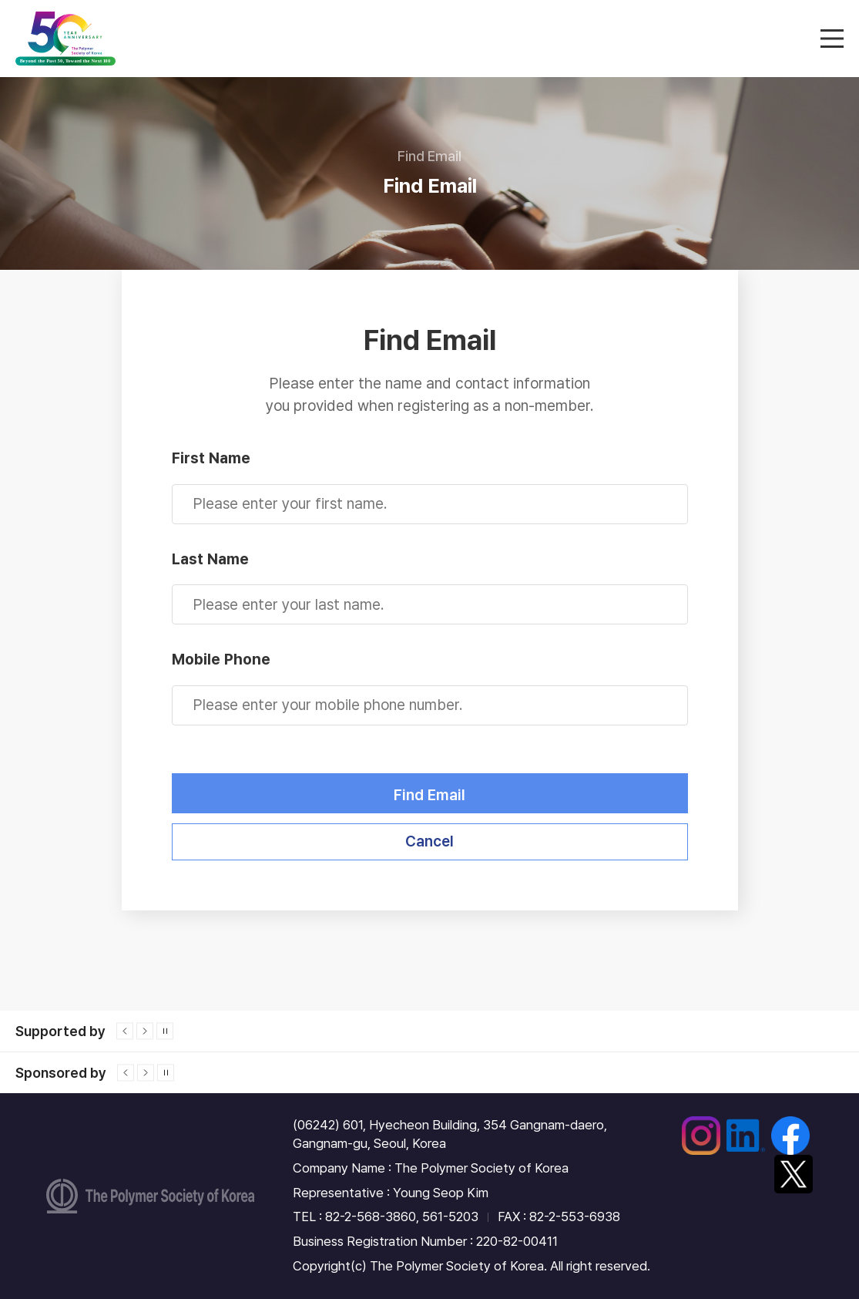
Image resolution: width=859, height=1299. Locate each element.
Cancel (429, 841)
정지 (164, 1031)
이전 (124, 1031)
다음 (144, 1031)
